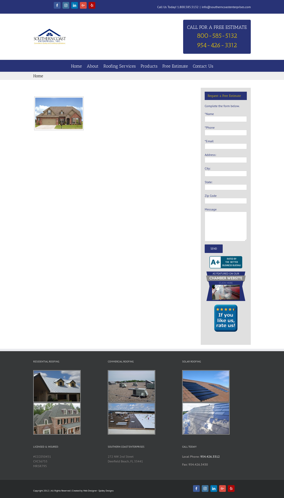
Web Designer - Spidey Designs (98, 490)
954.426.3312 (210, 456)
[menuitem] (79, 66)
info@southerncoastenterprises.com (226, 7)
